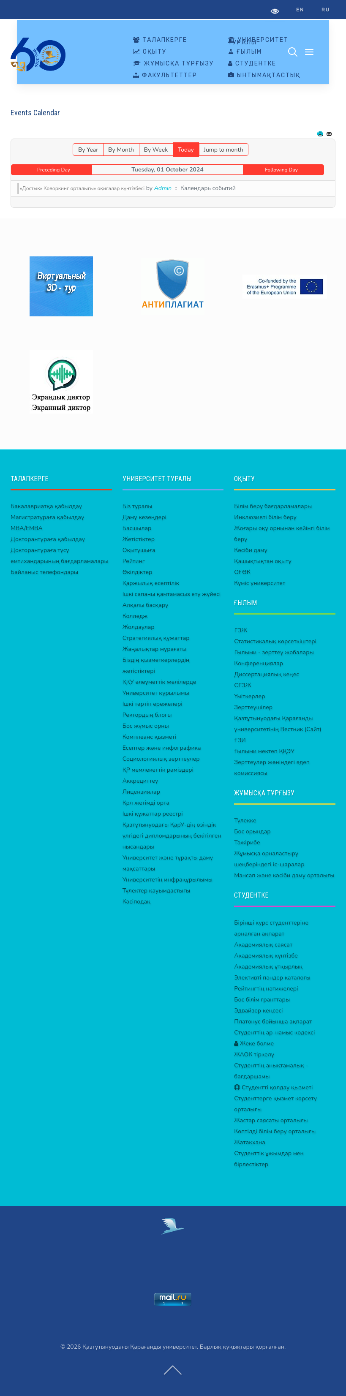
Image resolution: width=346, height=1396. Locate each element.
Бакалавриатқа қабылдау (46, 506)
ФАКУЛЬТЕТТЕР (165, 75)
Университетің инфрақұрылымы (168, 880)
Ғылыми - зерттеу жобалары (273, 652)
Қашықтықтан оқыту (263, 561)
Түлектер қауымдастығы (157, 891)
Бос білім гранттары (262, 1000)
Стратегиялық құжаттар (156, 638)
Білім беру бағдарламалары (273, 506)
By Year (88, 150)
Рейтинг (134, 561)
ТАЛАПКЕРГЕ (160, 40)
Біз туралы (138, 506)
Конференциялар (258, 663)
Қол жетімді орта (146, 803)
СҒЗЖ (242, 685)
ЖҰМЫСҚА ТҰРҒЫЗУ (173, 63)
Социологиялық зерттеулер (161, 759)
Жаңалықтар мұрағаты (155, 649)
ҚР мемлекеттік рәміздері (158, 770)
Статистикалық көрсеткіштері (275, 641)
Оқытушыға (139, 550)
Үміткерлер (249, 696)
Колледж (135, 616)
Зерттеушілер (253, 707)
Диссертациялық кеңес (266, 674)
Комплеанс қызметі (149, 737)
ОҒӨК (242, 572)
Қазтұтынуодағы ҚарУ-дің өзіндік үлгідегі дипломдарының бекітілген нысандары (172, 836)
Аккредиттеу (140, 781)
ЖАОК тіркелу (254, 1054)
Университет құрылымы (156, 693)
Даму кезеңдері (144, 517)
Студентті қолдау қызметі (273, 1087)
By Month (121, 150)
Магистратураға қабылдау (47, 517)
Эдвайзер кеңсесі (258, 1011)
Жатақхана (249, 1142)
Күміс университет (259, 583)
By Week (156, 150)
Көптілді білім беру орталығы (275, 1131)
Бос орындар (252, 831)
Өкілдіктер (138, 572)
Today (186, 150)
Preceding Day (53, 169)
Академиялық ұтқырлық (268, 967)
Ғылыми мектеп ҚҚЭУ (264, 751)
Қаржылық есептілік (151, 583)
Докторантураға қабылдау (48, 539)
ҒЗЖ (240, 630)
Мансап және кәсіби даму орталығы (284, 875)
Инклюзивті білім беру (265, 517)
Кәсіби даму (250, 550)
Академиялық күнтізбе (266, 956)
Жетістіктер (139, 539)
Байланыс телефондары (44, 572)
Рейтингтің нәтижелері (266, 989)
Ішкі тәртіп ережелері (153, 704)
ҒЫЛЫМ (245, 52)
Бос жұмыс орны (146, 726)
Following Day (281, 169)
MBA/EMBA (27, 528)
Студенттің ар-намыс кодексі (274, 1033)
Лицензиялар (141, 792)
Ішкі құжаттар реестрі (153, 814)
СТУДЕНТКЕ (252, 63)
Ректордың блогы (147, 715)
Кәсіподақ (136, 902)
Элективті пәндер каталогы (272, 978)
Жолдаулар (139, 627)
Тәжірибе (247, 842)
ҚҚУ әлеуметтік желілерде (159, 682)
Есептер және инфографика (162, 748)
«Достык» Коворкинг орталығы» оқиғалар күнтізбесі (82, 188)
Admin (163, 188)
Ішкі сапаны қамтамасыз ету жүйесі (172, 594)
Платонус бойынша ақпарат (273, 1022)
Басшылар (137, 528)
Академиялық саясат (263, 945)
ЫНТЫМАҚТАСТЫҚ (264, 75)
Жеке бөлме (254, 1044)
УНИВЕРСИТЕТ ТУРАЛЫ (258, 41)
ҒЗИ (239, 740)
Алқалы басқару (146, 605)
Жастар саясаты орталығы (271, 1120)
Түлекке (245, 820)
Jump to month (223, 150)
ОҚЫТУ (149, 52)
